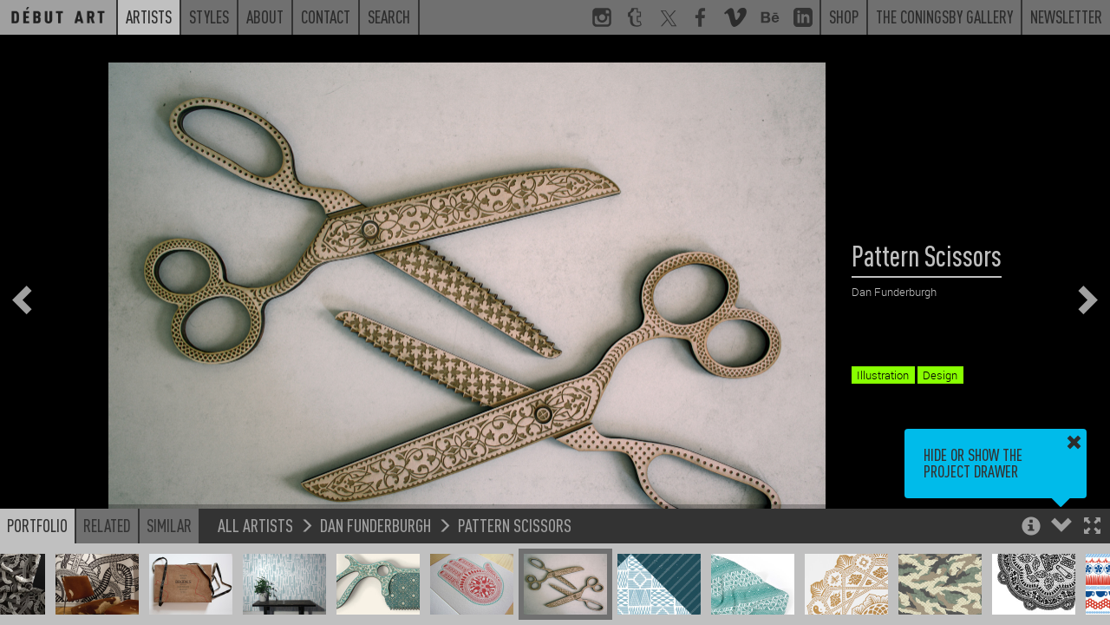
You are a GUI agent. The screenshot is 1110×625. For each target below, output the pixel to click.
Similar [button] (169, 525)
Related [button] (107, 525)
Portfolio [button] (37, 525)
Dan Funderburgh (375, 524)
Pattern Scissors (514, 524)
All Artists (255, 524)
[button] (1092, 527)
